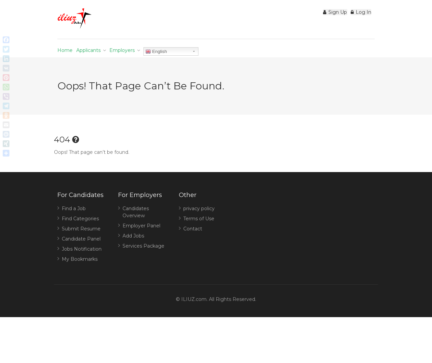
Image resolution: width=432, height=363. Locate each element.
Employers (145, 54)
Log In (356, 15)
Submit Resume (81, 239)
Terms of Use (198, 229)
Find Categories (80, 229)
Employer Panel (141, 236)
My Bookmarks (80, 270)
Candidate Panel (81, 250)
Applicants (102, 54)
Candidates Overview (136, 222)
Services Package (143, 257)
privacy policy (199, 219)
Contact (192, 239)
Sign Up (321, 15)
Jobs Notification (82, 260)
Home (69, 54)
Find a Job (74, 219)
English (185, 51)
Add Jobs (133, 247)
